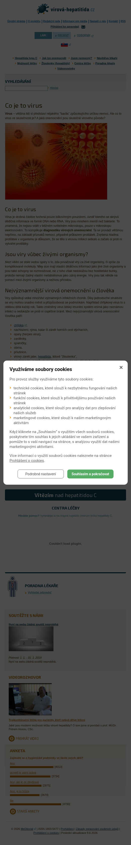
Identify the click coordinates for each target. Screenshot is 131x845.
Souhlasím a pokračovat (90, 474)
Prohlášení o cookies (26, 460)
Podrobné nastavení (40, 474)
